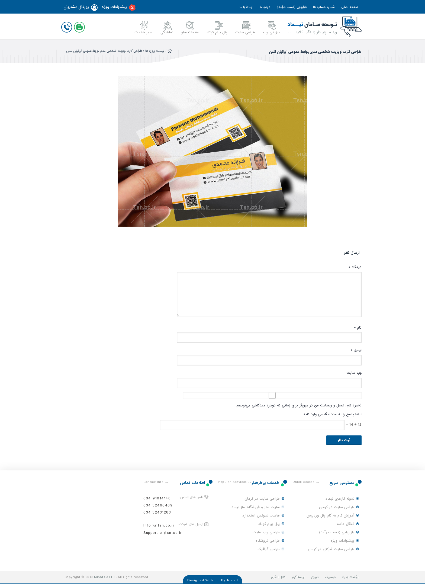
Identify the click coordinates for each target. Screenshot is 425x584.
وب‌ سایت (354, 373)
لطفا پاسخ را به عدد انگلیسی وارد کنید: (332, 414)
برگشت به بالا (350, 577)
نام (358, 327)
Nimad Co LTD (104, 577)
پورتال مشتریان (80, 7)
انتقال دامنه (345, 524)
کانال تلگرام (278, 577)
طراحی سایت (245, 32)
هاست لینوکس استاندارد (261, 515)
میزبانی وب (271, 32)
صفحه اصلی (349, 7)
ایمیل (356, 350)
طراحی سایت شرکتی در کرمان (331, 549)
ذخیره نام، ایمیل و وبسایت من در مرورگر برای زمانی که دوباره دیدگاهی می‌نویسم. (299, 405)
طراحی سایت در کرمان (336, 507)
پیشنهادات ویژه (119, 7)
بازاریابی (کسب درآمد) (292, 7)
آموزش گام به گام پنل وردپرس (330, 515)
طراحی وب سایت (266, 532)
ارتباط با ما (246, 7)
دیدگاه (355, 267)
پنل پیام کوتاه (217, 32)
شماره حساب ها (324, 7)
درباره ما (265, 7)
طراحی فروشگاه (268, 540)
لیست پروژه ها (154, 51)
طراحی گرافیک (268, 549)
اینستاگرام (298, 577)
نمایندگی (166, 32)
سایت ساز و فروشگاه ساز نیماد (255, 507)
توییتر (314, 577)
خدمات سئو (189, 32)
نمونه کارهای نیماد (340, 498)
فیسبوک (330, 577)
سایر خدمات (143, 32)
